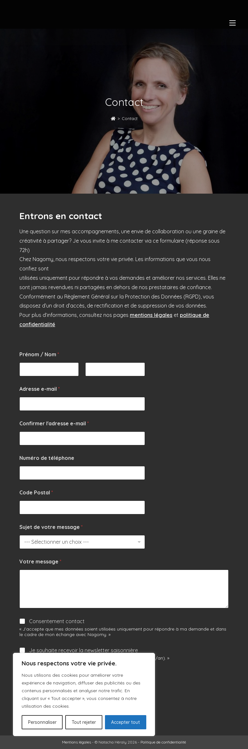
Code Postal (36, 493)
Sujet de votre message (51, 527)
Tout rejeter (84, 722)
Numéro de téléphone (46, 458)
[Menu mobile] (232, 22)
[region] (84, 694)
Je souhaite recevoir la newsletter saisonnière (83, 650)
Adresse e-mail (39, 389)
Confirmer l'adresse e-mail (54, 423)
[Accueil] (113, 118)
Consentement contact (57, 621)
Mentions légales (76, 742)
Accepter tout (125, 722)
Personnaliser (42, 722)
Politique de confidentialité (163, 742)
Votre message (40, 562)
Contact (130, 118)
